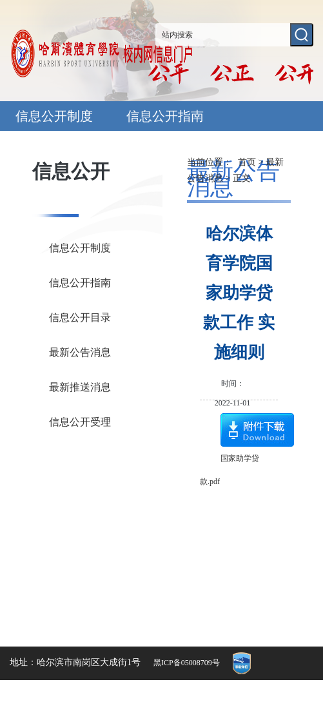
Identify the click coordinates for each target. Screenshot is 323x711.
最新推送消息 (80, 387)
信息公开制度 (54, 116)
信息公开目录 (80, 317)
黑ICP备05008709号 (186, 662)
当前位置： (209, 162)
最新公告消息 (80, 352)
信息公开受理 (80, 421)
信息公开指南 (165, 116)
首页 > (252, 162)
